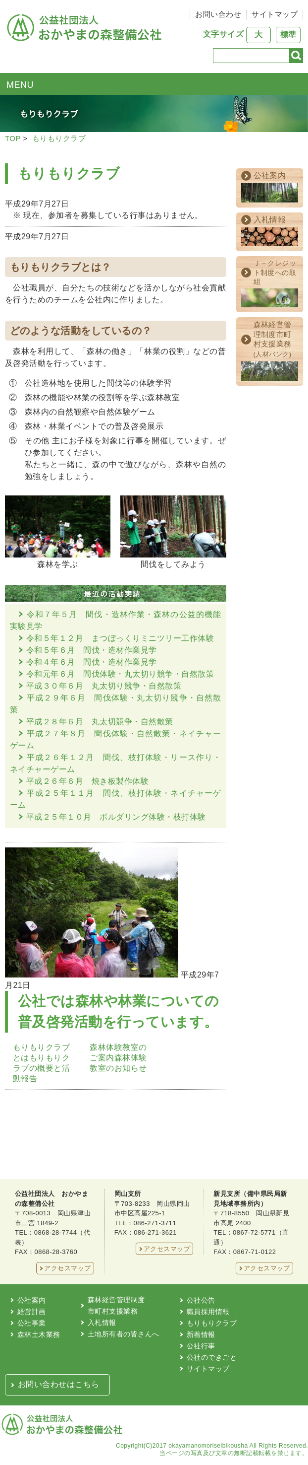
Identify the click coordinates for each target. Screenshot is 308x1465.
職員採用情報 (208, 1312)
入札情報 (102, 1322)
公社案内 (31, 1300)
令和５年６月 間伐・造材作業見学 (91, 650)
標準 (288, 34)
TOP (13, 138)
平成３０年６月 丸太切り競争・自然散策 (103, 686)
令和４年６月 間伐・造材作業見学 (91, 662)
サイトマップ (275, 14)
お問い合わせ (218, 14)
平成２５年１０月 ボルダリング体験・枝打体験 (116, 817)
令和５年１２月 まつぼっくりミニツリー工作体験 (120, 638)
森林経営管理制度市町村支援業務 (116, 1305)
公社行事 (201, 1346)
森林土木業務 (38, 1334)
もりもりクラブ (59, 138)
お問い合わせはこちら (59, 1384)
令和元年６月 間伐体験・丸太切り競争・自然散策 (120, 674)
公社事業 (31, 1323)
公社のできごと (212, 1357)
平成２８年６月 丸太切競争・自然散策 (99, 721)
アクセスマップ (67, 1268)
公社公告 (201, 1300)
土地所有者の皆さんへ (123, 1334)
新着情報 (201, 1334)
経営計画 (31, 1312)
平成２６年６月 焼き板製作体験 (87, 781)
